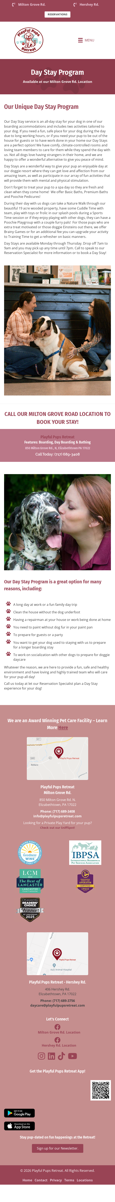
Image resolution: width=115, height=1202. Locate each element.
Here (63, 727)
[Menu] (86, 40)
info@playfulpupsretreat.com (57, 816)
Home (27, 1180)
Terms (69, 1180)
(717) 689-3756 (64, 1000)
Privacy (56, 1180)
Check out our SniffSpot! (57, 828)
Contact (41, 1180)
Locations (85, 1180)
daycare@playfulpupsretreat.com (57, 1005)
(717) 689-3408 (64, 811)
